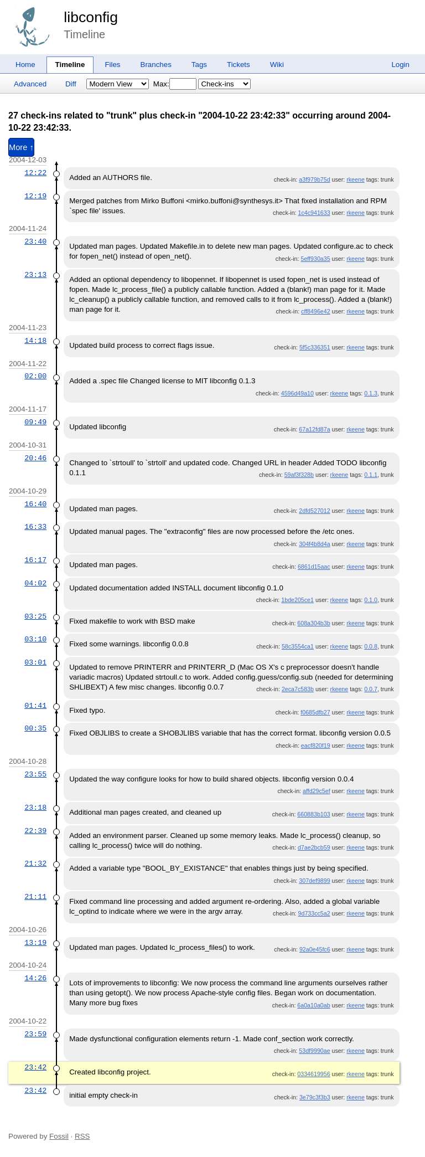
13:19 (35, 943)
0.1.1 (370, 474)
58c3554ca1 (298, 646)
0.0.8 (370, 646)
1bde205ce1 (297, 600)
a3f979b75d (314, 179)
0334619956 (313, 1074)
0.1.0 (370, 600)
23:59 (35, 1034)
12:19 (35, 196)
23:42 (35, 1067)
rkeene (355, 179)
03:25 (35, 616)
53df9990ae (314, 1050)
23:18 (35, 808)
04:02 (35, 583)
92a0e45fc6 (314, 949)
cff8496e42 (315, 311)
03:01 (35, 662)
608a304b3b (313, 623)
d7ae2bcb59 (314, 847)
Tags (199, 64)
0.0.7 (370, 689)
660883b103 (313, 814)
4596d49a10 (297, 393)
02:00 (35, 376)
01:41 (35, 706)
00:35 (35, 728)
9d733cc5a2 (314, 913)
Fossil (59, 1136)
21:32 (35, 863)
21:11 (35, 897)
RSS (82, 1136)
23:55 (35, 774)
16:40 (35, 504)
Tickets (238, 64)
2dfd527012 (314, 510)
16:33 (35, 527)
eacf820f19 (315, 745)
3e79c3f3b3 (314, 1097)
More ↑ (21, 147)
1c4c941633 (314, 212)
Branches (156, 64)
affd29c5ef (316, 791)
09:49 (35, 422)
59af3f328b (299, 474)
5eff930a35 (315, 258)
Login (400, 64)
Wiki (277, 64)
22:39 (35, 831)
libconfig (91, 17)
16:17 (35, 560)
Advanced (30, 84)
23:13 (35, 275)
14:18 (35, 341)
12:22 (35, 173)
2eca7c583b (298, 689)
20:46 (35, 458)
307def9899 (314, 880)
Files (112, 64)
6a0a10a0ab (313, 1005)
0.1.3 (370, 393)
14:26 (35, 978)
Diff (70, 84)
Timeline (70, 64)
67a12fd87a (314, 429)
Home (25, 64)
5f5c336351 (314, 347)
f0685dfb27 (315, 712)
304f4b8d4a (314, 544)
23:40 (35, 241)
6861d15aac (314, 566)
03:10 (35, 639)
